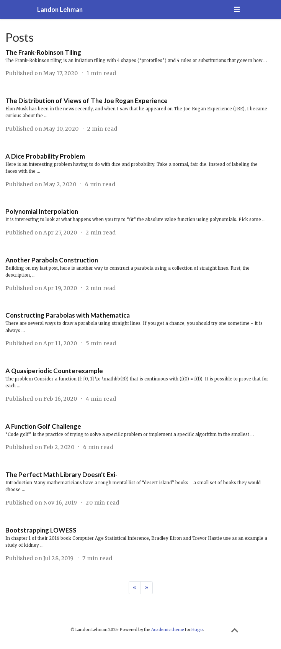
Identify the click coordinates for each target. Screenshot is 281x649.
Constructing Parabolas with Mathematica (67, 315)
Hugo (197, 629)
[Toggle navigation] (236, 10)
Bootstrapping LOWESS (41, 530)
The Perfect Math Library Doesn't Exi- (61, 474)
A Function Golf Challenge (43, 426)
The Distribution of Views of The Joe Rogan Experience (86, 101)
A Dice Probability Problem (45, 156)
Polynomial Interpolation (41, 211)
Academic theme (167, 629)
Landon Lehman (60, 9)
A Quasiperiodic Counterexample (54, 371)
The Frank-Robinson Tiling (43, 52)
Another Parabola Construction (51, 260)
